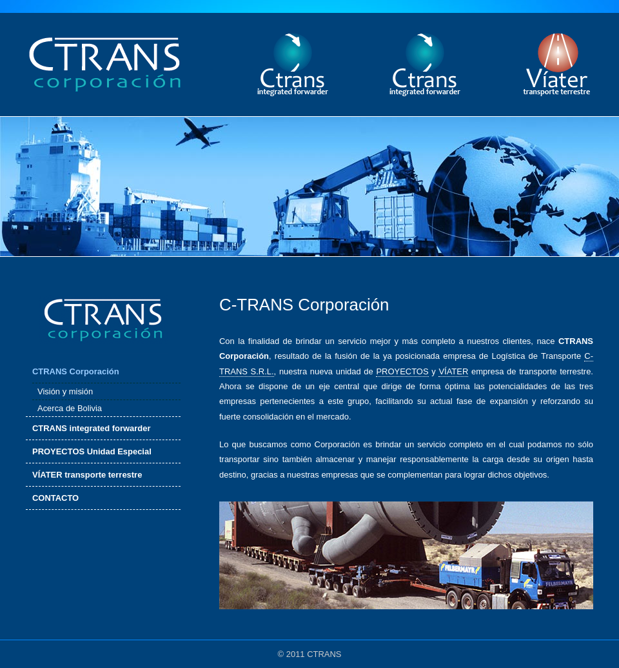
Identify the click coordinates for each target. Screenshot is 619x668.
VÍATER (453, 371)
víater (556, 64)
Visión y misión (65, 391)
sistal (424, 64)
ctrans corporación (105, 64)
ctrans (292, 64)
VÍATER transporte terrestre (87, 475)
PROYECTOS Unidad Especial (92, 451)
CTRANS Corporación (75, 371)
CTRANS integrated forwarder (91, 428)
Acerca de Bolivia (69, 408)
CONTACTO (55, 498)
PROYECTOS (402, 371)
